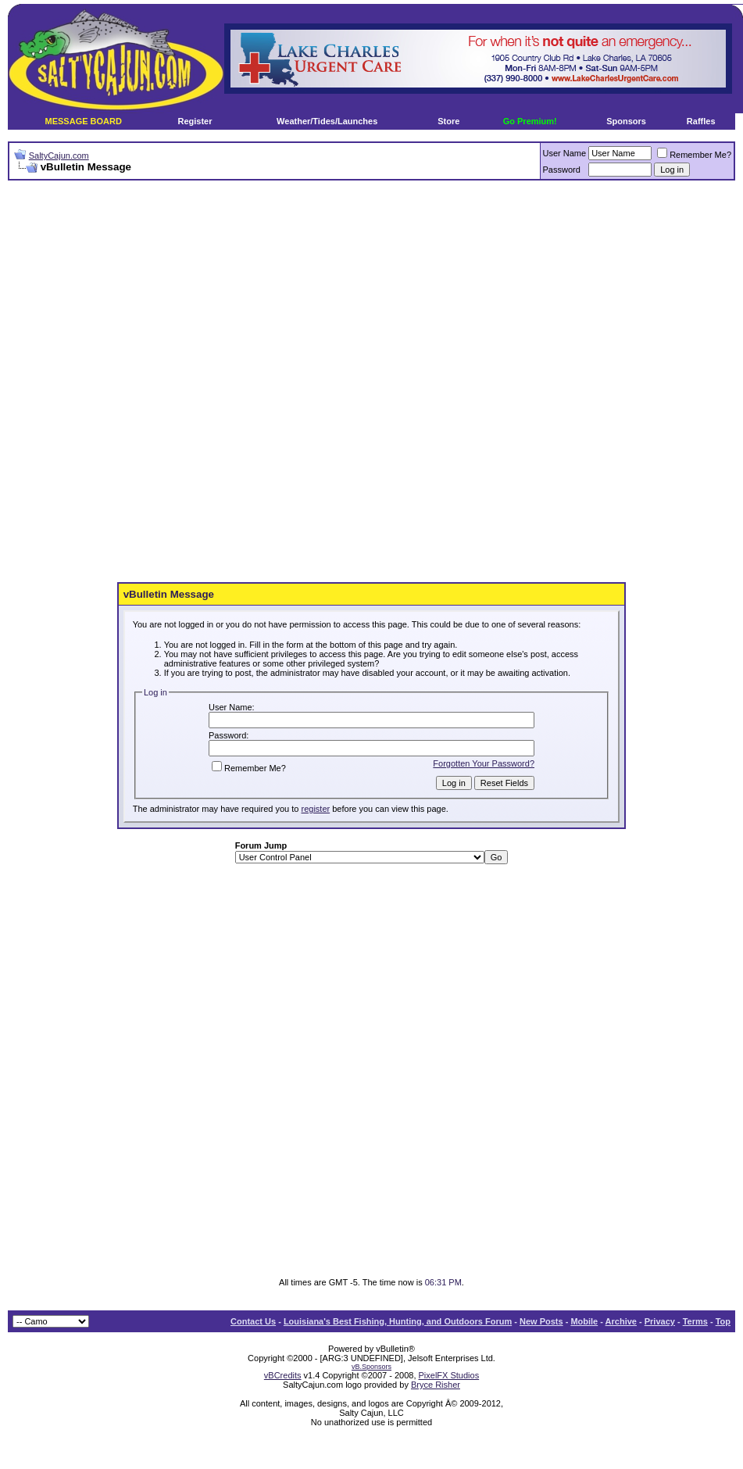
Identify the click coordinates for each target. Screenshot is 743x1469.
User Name (565, 153)
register (315, 808)
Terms (695, 1321)
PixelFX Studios (449, 1375)
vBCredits (283, 1375)
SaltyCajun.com (59, 155)
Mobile (584, 1321)
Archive (621, 1321)
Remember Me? (694, 154)
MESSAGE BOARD (83, 121)
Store (448, 121)
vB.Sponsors (371, 1367)
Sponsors (626, 121)
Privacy (660, 1321)
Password (561, 169)
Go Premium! (530, 121)
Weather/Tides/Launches (327, 121)
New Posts (541, 1321)
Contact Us (253, 1321)
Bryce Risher (435, 1384)
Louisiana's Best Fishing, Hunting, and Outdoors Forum (398, 1321)
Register (194, 121)
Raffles (701, 121)
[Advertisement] (269, 382)
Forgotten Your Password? (483, 763)
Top (723, 1321)
